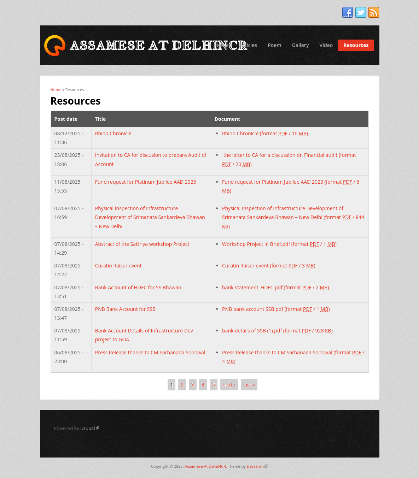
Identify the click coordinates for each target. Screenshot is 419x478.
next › (229, 384)
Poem (274, 45)
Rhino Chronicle (113, 133)
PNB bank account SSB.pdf (276, 309)
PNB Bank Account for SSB (125, 309)
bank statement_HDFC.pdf (275, 287)
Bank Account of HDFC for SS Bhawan (138, 287)
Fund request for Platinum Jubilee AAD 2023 (145, 181)
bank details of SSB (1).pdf (277, 330)
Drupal (89, 428)
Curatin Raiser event (118, 265)
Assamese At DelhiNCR (205, 466)
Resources (355, 45)
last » (249, 384)
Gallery (300, 45)
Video (326, 45)
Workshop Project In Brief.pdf (279, 244)
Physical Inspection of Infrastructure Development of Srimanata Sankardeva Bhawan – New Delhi (150, 217)
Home (221, 45)
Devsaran (257, 466)
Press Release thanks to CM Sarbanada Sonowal (150, 352)
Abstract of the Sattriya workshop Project (142, 244)
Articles (248, 45)
